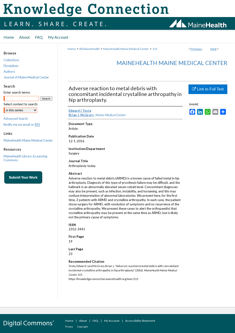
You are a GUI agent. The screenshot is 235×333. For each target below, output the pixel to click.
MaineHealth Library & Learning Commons (25, 158)
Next (213, 49)
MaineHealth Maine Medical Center (126, 49)
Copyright (82, 326)
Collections (11, 60)
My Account (111, 320)
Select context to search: (21, 104)
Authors (9, 71)
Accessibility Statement (140, 320)
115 (154, 49)
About (83, 320)
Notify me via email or (22, 124)
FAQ (95, 320)
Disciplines (11, 66)
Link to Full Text (207, 89)
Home (72, 49)
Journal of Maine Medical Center (26, 77)
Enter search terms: (17, 92)
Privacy (69, 326)
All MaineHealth (89, 49)
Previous (196, 49)
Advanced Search (16, 118)
